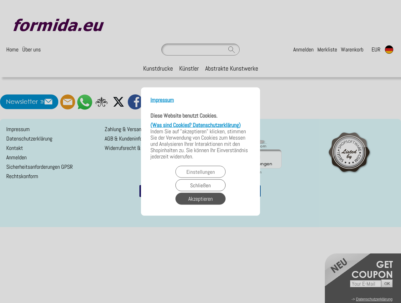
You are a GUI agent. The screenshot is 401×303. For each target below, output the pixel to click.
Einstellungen (200, 171)
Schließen (200, 185)
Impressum (162, 100)
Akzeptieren (200, 198)
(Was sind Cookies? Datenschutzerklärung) (195, 125)
